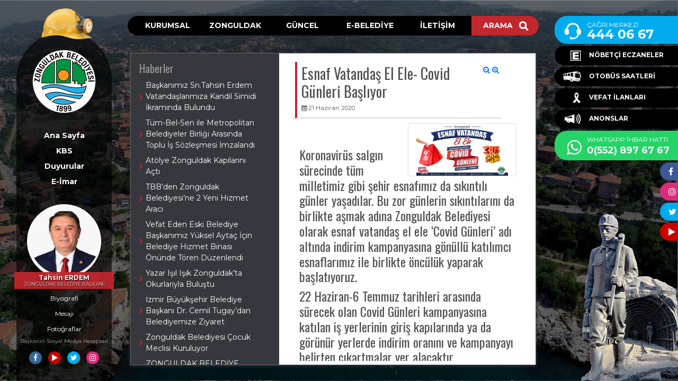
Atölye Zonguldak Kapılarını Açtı (196, 166)
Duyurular (64, 166)
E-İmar (64, 181)
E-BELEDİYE (370, 25)
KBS (64, 151)
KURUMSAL (167, 25)
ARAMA (506, 25)
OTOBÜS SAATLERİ (609, 76)
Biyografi (64, 298)
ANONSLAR (595, 119)
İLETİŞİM (437, 25)
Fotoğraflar (64, 329)
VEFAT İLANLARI (604, 98)
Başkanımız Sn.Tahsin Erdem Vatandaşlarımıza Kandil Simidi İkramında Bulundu (201, 96)
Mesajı (64, 314)
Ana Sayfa (64, 135)
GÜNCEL (302, 25)
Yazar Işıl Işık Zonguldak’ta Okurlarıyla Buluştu (194, 278)
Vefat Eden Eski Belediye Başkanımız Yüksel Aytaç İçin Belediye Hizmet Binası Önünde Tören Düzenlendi (199, 241)
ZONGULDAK (235, 25)
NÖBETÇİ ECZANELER (613, 55)
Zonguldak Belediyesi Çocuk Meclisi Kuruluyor (198, 342)
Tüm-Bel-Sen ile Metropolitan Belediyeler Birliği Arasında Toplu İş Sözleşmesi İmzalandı (200, 134)
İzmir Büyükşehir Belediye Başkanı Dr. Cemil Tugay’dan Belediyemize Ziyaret (198, 310)
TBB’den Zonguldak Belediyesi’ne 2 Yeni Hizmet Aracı (197, 198)
